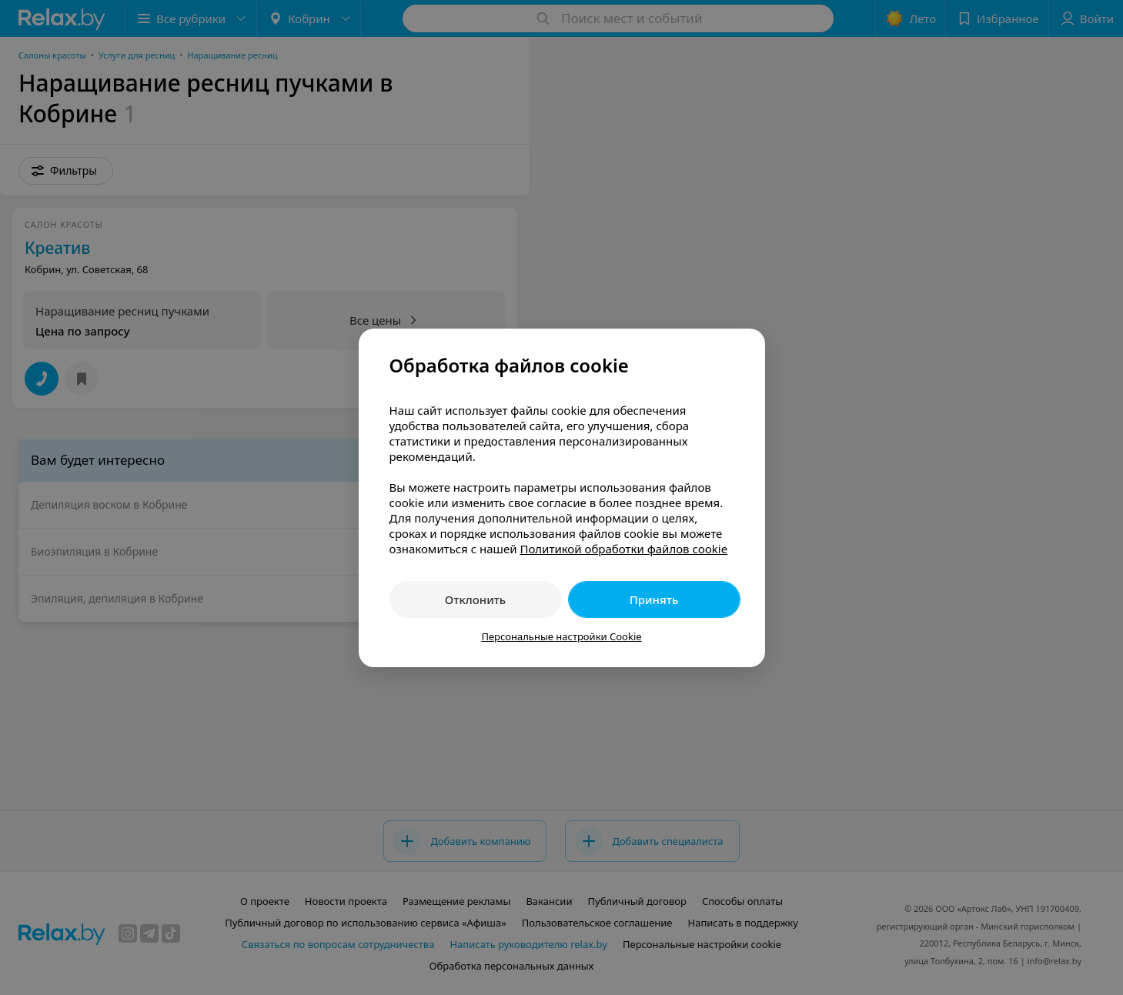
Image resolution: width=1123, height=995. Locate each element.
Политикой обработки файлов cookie (623, 548)
